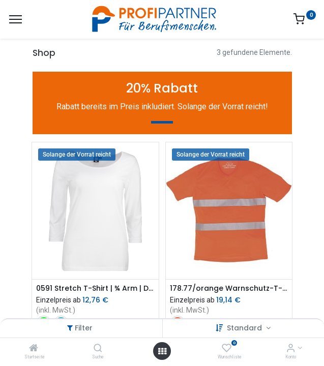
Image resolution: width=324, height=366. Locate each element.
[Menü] (15, 19)
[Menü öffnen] (162, 351)
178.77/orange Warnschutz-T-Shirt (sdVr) (229, 288)
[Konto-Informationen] (291, 349)
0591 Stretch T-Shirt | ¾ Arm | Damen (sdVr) (95, 288)
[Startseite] (33, 349)
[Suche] (98, 349)
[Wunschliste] (226, 349)
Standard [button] (245, 328)
